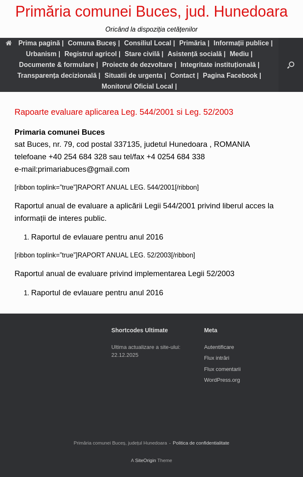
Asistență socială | (197, 53)
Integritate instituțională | (220, 64)
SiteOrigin (145, 460)
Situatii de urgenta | (135, 75)
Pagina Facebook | (232, 75)
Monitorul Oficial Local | (139, 86)
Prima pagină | (35, 43)
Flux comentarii (222, 369)
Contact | (184, 75)
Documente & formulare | (58, 64)
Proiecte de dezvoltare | (139, 64)
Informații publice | (243, 43)
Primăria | (194, 43)
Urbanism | (43, 53)
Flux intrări (217, 358)
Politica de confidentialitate (201, 442)
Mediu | (241, 53)
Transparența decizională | (58, 75)
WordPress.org (222, 380)
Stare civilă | (144, 53)
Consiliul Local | (149, 43)
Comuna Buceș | (94, 43)
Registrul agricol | (92, 53)
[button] (291, 65)
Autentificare (219, 347)
